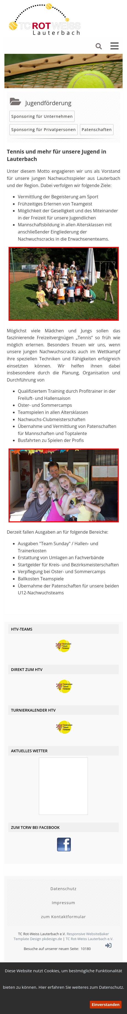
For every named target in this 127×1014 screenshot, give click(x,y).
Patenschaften (97, 129)
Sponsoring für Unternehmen (42, 116)
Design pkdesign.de (46, 938)
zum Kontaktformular (63, 916)
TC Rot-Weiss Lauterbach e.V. (90, 938)
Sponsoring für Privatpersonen (43, 129)
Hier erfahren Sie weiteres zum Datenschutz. (81, 987)
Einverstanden (106, 1004)
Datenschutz (63, 888)
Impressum (63, 902)
